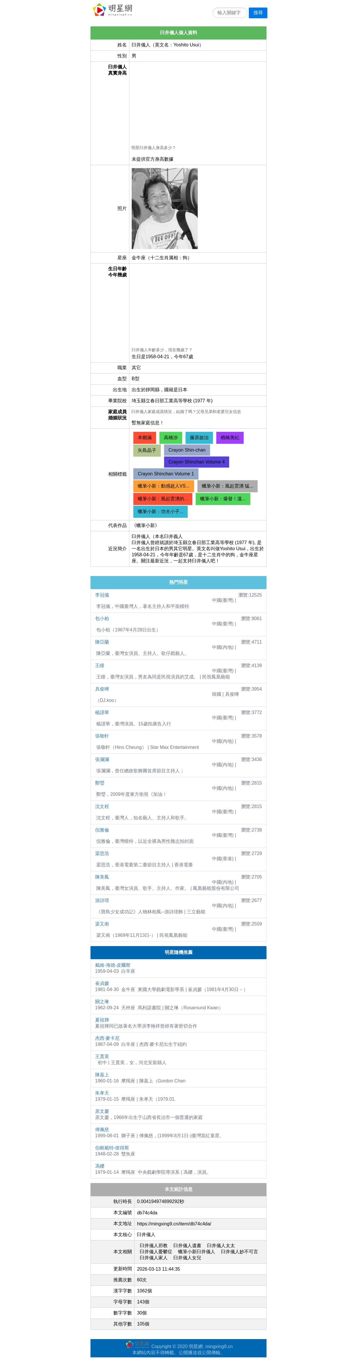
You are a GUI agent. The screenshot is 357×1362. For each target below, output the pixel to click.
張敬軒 (102, 735)
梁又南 (102, 923)
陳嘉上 (102, 1074)
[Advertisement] (197, 104)
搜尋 (258, 12)
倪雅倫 (102, 829)
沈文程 (102, 806)
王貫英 (102, 1056)
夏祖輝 (102, 1019)
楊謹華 (102, 712)
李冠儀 (102, 595)
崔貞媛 (102, 983)
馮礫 (99, 1166)
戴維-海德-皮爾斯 (113, 965)
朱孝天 (102, 1093)
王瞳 (99, 665)
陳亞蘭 (102, 642)
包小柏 (102, 618)
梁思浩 (102, 853)
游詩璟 (102, 900)
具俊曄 (102, 689)
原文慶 (102, 1111)
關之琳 (102, 1001)
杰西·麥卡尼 (107, 1038)
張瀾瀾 (102, 759)
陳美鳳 (102, 876)
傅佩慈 (102, 1129)
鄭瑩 (99, 782)
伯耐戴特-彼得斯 (112, 1147)
